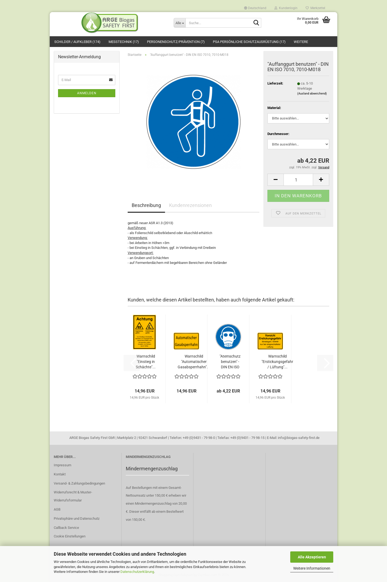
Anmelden (86, 93)
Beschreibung (146, 205)
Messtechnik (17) (124, 42)
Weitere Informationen (311, 568)
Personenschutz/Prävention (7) (176, 42)
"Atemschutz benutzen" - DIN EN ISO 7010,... (230, 362)
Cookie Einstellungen (69, 536)
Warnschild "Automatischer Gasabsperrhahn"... (194, 361)
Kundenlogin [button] (286, 7)
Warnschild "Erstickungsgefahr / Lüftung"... (277, 361)
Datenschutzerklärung (137, 572)
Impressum (62, 465)
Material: (274, 108)
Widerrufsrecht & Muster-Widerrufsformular (73, 496)
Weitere (301, 42)
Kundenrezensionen (190, 205)
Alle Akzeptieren (312, 557)
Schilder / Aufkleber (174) (77, 42)
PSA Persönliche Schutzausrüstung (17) (249, 42)
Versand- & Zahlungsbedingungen (79, 483)
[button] (255, 6)
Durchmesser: (278, 134)
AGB (57, 509)
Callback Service (66, 528)
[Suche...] (179, 23)
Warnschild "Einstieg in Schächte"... (146, 361)
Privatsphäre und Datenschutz (76, 518)
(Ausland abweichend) (312, 93)
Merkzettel (315, 7)
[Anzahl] (298, 180)
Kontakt (60, 474)
